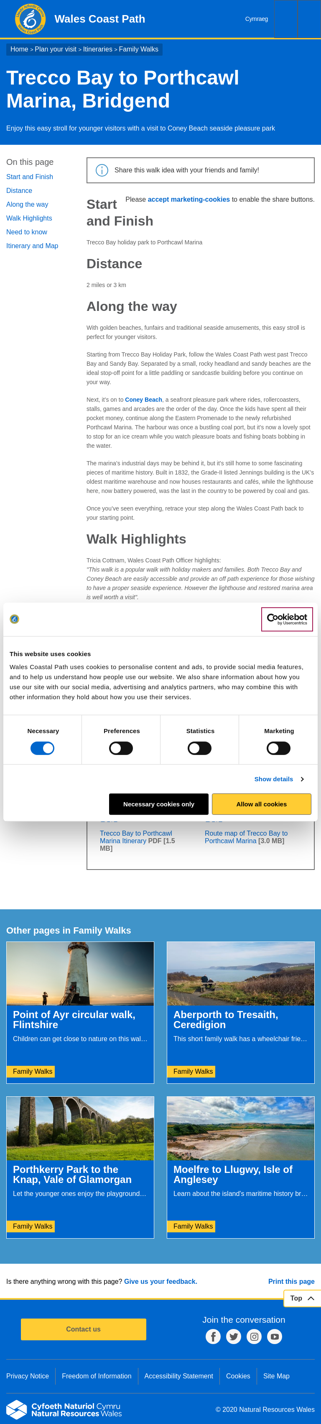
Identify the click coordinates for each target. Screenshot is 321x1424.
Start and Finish (29, 176)
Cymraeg (256, 18)
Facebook (213, 1336)
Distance (19, 190)
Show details (274, 779)
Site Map (276, 1376)
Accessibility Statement (179, 1376)
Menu (309, 19)
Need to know (26, 232)
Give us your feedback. (160, 1281)
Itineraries (97, 49)
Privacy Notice (27, 1376)
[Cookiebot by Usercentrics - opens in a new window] (287, 619)
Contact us (83, 1329)
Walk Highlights (29, 218)
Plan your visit (55, 49)
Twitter (233, 1336)
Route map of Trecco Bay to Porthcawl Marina (246, 837)
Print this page (291, 1281)
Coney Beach (143, 399)
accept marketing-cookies (189, 199)
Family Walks (139, 49)
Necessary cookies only (158, 804)
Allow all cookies (261, 804)
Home (19, 49)
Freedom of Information (96, 1376)
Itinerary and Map (32, 245)
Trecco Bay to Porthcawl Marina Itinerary (136, 837)
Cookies (238, 1376)
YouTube (274, 1336)
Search (286, 19)
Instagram (254, 1336)
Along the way (27, 204)
